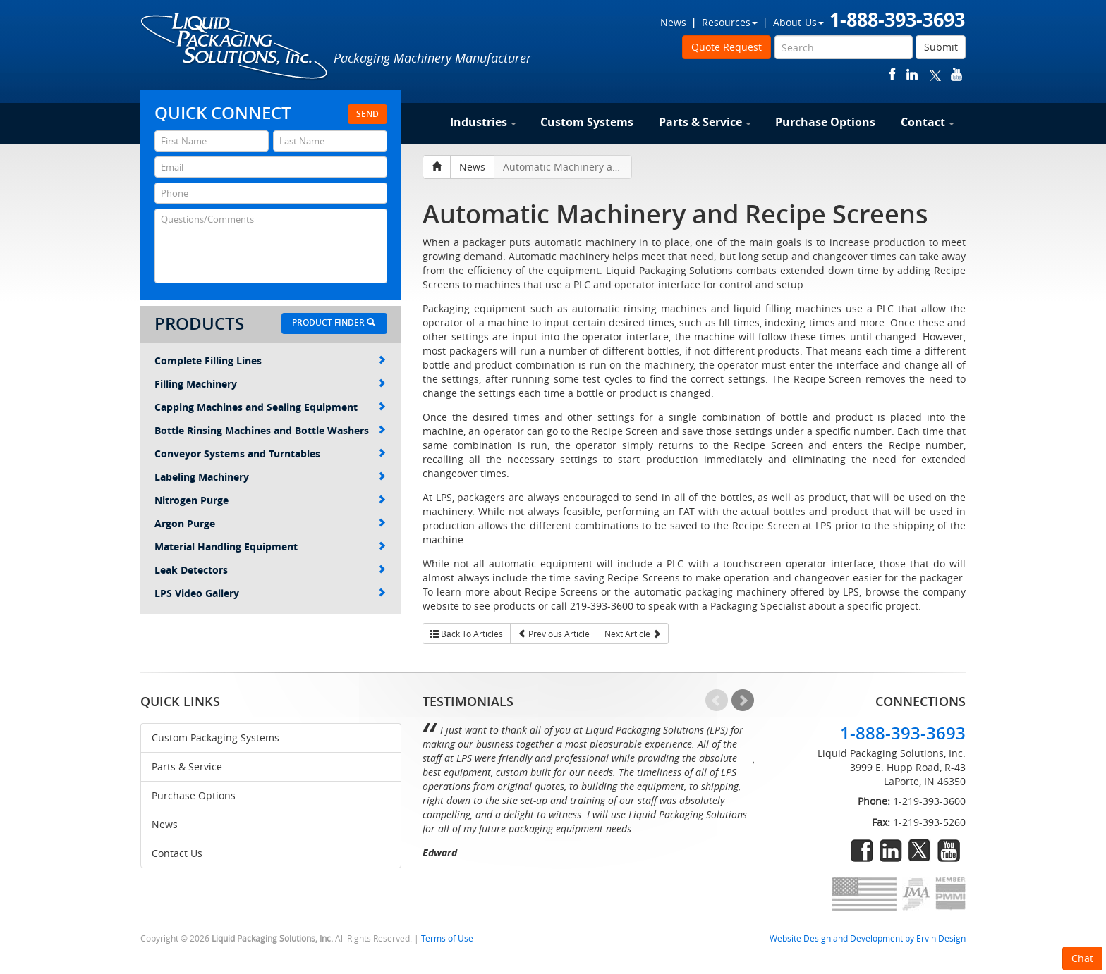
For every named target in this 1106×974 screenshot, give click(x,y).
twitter (935, 74)
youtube (956, 74)
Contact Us (177, 853)
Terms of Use (447, 938)
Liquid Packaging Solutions (235, 47)
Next (742, 700)
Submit (941, 47)
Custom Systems (586, 122)
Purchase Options (825, 122)
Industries (483, 122)
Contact (927, 122)
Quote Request (726, 47)
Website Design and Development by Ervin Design (868, 938)
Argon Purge (270, 523)
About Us (798, 22)
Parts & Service (705, 122)
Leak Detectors (270, 570)
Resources (730, 22)
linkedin (912, 74)
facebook (892, 74)
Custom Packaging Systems (215, 737)
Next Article (632, 633)
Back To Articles (466, 633)
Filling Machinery (270, 383)
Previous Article (554, 633)
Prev (716, 700)
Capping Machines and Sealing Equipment (270, 407)
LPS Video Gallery (270, 593)
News (673, 22)
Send (367, 114)
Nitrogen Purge (270, 500)
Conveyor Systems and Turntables (270, 453)
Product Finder (333, 322)
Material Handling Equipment (270, 546)
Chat (1082, 958)
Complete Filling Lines (270, 360)
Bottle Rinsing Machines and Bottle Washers (270, 430)
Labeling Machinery (270, 476)
